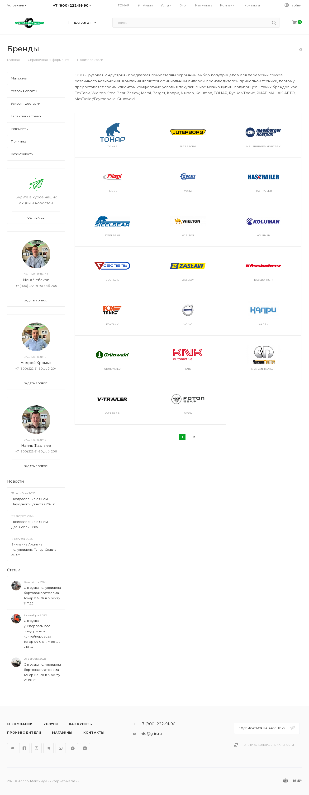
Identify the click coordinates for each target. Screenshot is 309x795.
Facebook (24, 748)
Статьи (13, 570)
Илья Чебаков (36, 280)
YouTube (61, 748)
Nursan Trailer (263, 368)
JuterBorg (188, 146)
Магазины (62, 732)
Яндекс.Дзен (85, 748)
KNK (188, 368)
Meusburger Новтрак (263, 146)
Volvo (188, 324)
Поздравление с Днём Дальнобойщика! (29, 524)
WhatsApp (73, 748)
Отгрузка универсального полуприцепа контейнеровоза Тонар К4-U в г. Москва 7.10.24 (42, 634)
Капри (263, 324)
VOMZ (188, 190)
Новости (15, 481)
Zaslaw (188, 279)
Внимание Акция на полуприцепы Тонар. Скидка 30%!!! (33, 549)
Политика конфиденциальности (268, 744)
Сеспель (112, 279)
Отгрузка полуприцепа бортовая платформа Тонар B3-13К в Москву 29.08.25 (42, 672)
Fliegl (112, 190)
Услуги (50, 724)
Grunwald (112, 368)
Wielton (188, 235)
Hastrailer (263, 190)
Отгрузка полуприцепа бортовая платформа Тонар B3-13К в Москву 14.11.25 (42, 595)
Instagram (36, 748)
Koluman (264, 235)
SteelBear (112, 235)
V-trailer (112, 413)
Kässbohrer (263, 279)
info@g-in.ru (151, 733)
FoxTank (112, 324)
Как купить (80, 724)
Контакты (94, 732)
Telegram (48, 748)
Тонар (112, 146)
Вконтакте (12, 748)
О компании (20, 724)
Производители (24, 732)
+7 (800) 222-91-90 (158, 724)
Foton (188, 413)
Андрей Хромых (36, 362)
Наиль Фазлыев (36, 445)
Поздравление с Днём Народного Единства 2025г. (33, 501)
